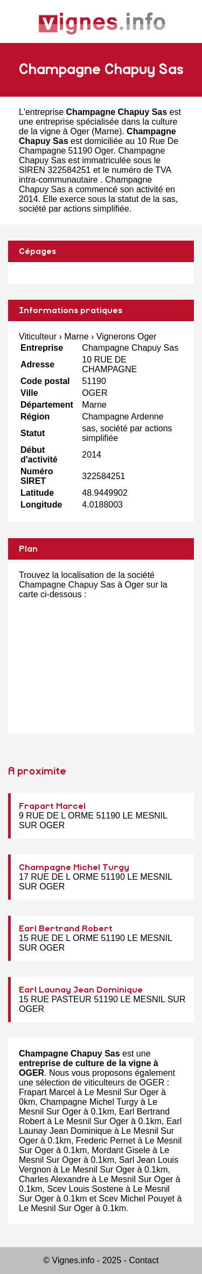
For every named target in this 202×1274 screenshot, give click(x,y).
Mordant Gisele (121, 1150)
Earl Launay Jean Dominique (81, 990)
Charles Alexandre (54, 1179)
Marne (107, 131)
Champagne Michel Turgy (74, 867)
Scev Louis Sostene (85, 1188)
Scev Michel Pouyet (137, 1198)
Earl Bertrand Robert (66, 928)
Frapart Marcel (52, 806)
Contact (144, 1260)
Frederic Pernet (105, 1140)
